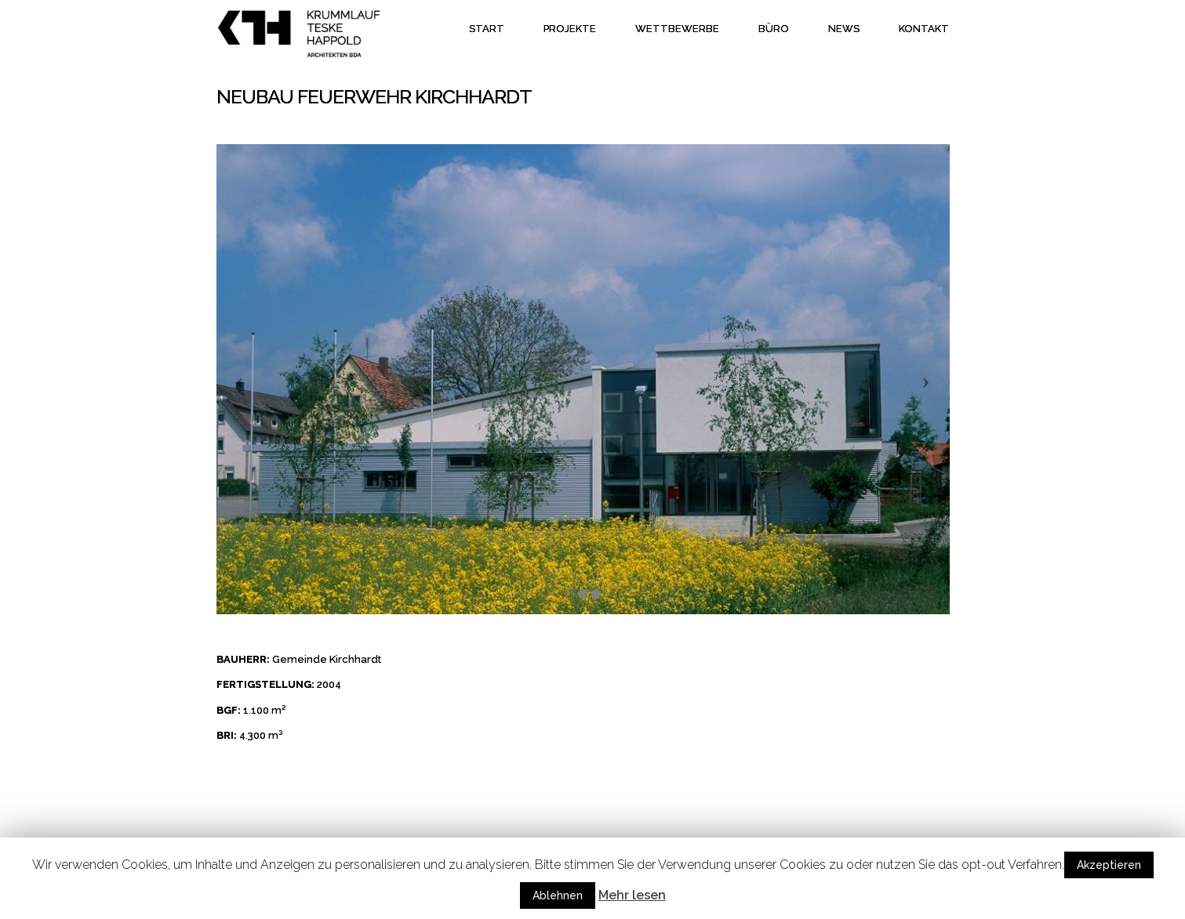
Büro (773, 28)
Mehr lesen (632, 895)
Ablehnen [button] (558, 895)
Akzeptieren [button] (1109, 865)
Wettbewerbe (677, 28)
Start (486, 28)
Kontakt (924, 28)
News (844, 28)
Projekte (569, 28)
